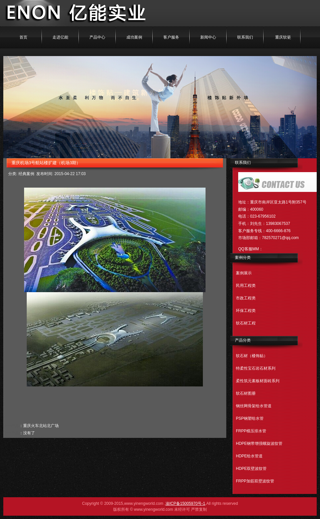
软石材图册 (246, 393)
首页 (23, 37)
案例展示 (244, 273)
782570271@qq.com (280, 237)
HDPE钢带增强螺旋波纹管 (259, 443)
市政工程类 (246, 298)
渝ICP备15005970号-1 (185, 503)
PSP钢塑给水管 (250, 418)
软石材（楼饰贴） (252, 355)
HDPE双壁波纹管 (251, 468)
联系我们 (245, 37)
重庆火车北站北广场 (41, 425)
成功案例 (134, 37)
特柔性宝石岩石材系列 (255, 368)
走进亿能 (60, 37)
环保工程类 (246, 310)
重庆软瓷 (283, 37)
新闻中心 (208, 37)
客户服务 (171, 37)
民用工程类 (246, 285)
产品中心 (97, 37)
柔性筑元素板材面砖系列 (257, 381)
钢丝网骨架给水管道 (254, 406)
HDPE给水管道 (249, 456)
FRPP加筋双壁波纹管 (255, 481)
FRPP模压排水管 (251, 431)
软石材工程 (246, 323)
